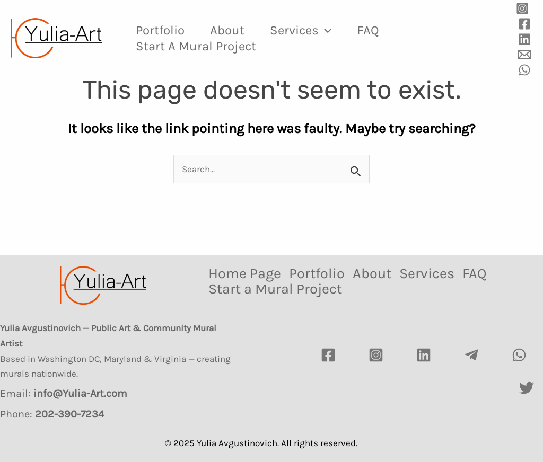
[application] (325, 30)
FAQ (368, 30)
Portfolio (160, 30)
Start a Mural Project (196, 46)
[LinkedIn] (423, 355)
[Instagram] (522, 8)
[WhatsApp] (524, 70)
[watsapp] (519, 355)
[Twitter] (526, 387)
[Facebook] (524, 23)
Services (300, 30)
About (227, 30)
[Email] (524, 54)
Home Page (244, 273)
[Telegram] (471, 355)
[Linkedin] (524, 39)
